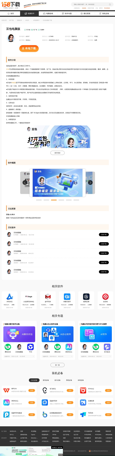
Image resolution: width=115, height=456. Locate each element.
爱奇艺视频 (55, 431)
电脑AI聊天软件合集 (12, 324)
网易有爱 (108, 431)
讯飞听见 (53, 389)
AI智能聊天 (36, 20)
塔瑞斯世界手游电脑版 (48, 434)
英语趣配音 (87, 438)
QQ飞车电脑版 (67, 434)
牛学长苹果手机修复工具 (91, 434)
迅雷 (21, 431)
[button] (25, 182)
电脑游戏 (48, 13)
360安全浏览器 (14, 431)
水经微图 (97, 431)
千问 (30, 352)
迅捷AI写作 (53, 401)
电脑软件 (29, 13)
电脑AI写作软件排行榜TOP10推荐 (94, 324)
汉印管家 (44, 438)
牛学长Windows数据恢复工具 (103, 434)
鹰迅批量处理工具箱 (58, 438)
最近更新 (85, 14)
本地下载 (29, 49)
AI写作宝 (10, 301)
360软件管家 (91, 8)
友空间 (105, 301)
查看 (31, 390)
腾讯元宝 (8, 352)
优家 (64, 438)
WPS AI (14, 388)
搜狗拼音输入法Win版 (26, 434)
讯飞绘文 (107, 352)
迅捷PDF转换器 (16, 413)
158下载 (11, 20)
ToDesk (90, 413)
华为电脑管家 (88, 431)
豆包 (97, 8)
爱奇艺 (101, 8)
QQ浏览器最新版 (79, 431)
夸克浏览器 (107, 8)
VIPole (54, 434)
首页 (11, 13)
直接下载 (103, 234)
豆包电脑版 (17, 232)
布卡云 (12, 434)
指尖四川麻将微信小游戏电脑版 (83, 438)
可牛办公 (91, 389)
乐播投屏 (91, 401)
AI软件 (27, 20)
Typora (33, 434)
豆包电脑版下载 (47, 20)
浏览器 (14, 82)
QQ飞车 (76, 434)
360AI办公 (68, 352)
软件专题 (67, 13)
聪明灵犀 (86, 301)
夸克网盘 (33, 431)
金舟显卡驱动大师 (25, 438)
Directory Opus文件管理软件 (39, 438)
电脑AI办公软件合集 (50, 324)
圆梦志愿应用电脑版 (101, 438)
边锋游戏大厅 (46, 431)
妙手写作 (48, 301)
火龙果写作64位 (28, 301)
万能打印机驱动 (14, 438)
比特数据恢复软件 (56, 413)
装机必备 (104, 13)
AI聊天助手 (67, 301)
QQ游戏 (84, 8)
